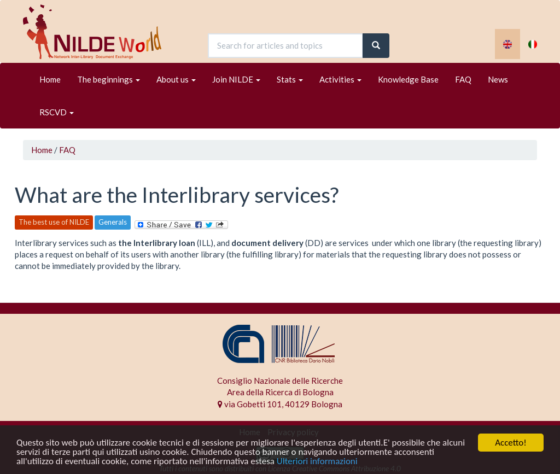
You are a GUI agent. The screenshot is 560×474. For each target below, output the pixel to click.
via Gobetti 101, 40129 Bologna (280, 404)
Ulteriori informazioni (317, 461)
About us (176, 79)
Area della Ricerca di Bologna (280, 392)
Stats (290, 79)
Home (50, 79)
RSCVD (56, 112)
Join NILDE (236, 79)
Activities (340, 79)
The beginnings (108, 79)
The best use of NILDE (54, 222)
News (498, 79)
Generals (112, 222)
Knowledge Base (408, 79)
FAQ (463, 79)
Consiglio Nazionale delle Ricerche (280, 380)
